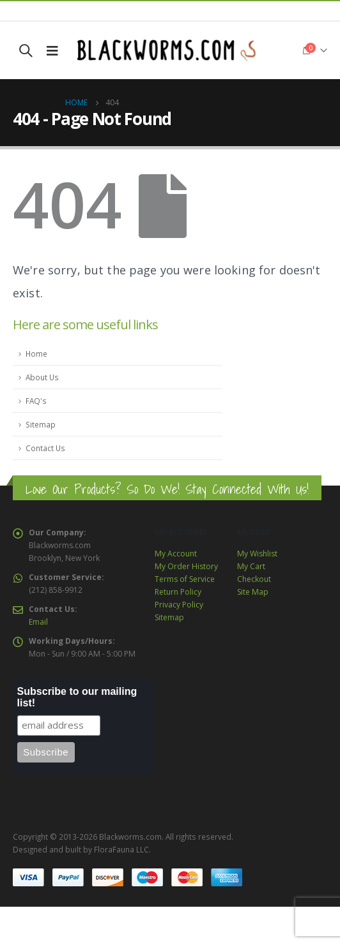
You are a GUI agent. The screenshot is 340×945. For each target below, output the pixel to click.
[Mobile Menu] (52, 50)
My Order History (186, 566)
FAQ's (36, 401)
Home (36, 353)
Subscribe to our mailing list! (77, 697)
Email (38, 621)
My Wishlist (257, 553)
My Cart (251, 566)
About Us (42, 377)
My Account (176, 553)
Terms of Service (185, 579)
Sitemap (41, 424)
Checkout (254, 579)
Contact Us (45, 448)
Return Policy (178, 591)
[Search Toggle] (25, 50)
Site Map (252, 591)
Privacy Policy (179, 604)
